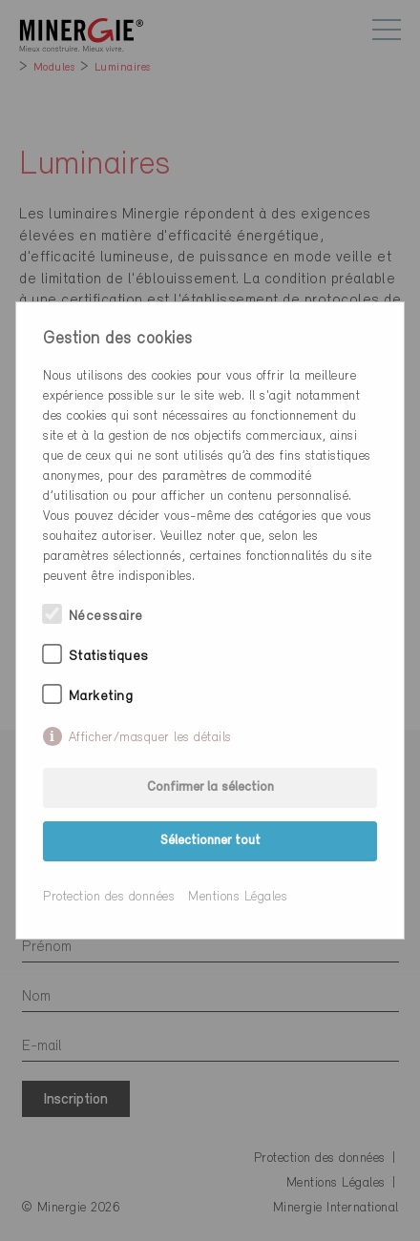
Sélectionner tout (210, 841)
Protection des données (109, 897)
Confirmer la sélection (210, 787)
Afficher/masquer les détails (150, 738)
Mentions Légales (237, 897)
